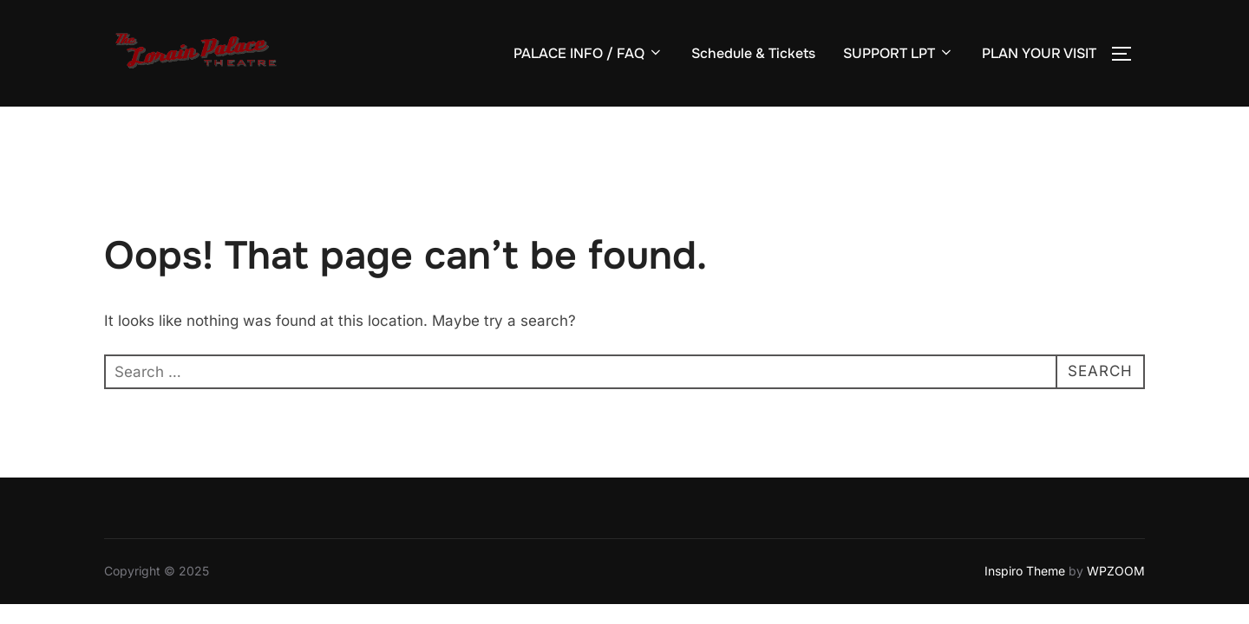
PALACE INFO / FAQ (588, 53)
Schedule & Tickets (753, 53)
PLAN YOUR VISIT (1039, 53)
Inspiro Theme (1024, 570)
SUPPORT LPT (898, 53)
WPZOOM (1116, 570)
